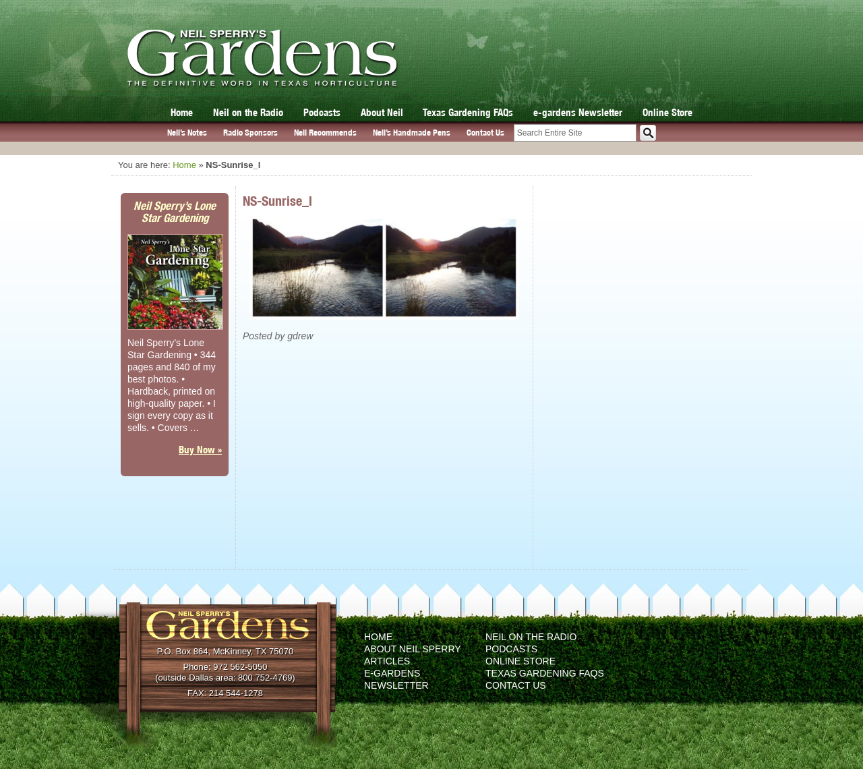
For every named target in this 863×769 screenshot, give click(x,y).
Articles (387, 661)
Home (182, 112)
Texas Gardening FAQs (468, 112)
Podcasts (321, 112)
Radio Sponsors (250, 132)
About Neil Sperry (412, 649)
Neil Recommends (325, 132)
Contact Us (485, 132)
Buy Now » (200, 449)
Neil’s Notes (187, 132)
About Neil (382, 112)
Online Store (667, 112)
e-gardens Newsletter (577, 112)
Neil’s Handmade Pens (411, 132)
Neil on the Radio (248, 112)
